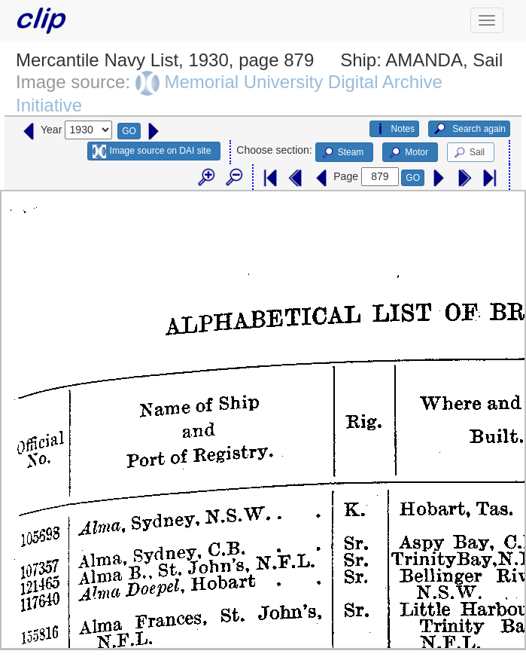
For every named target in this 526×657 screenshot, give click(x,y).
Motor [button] (408, 153)
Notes (394, 129)
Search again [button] (469, 129)
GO (129, 131)
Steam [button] (342, 153)
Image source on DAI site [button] (152, 151)
